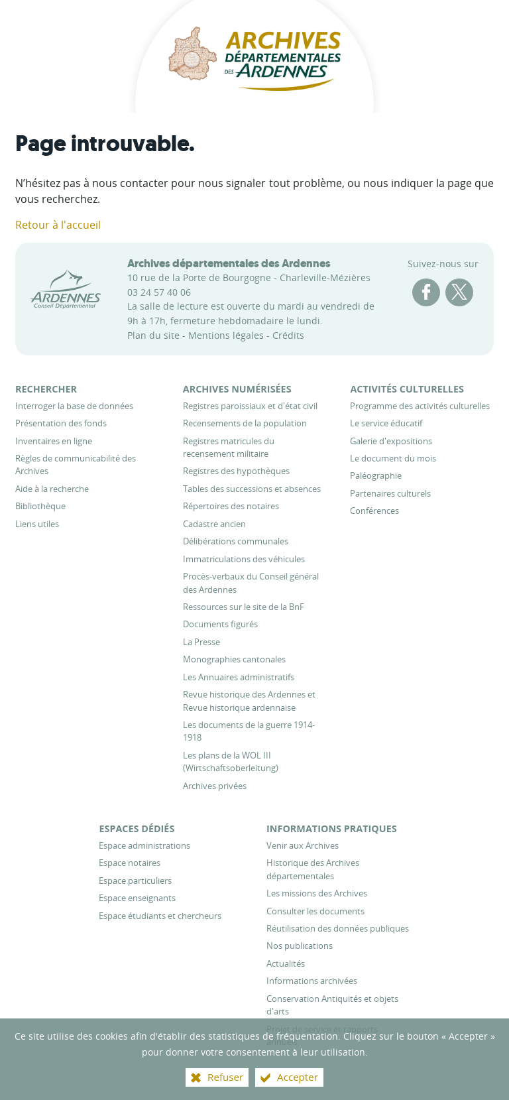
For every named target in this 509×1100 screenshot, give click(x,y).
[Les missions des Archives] (316, 893)
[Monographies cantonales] (234, 659)
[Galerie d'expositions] (391, 441)
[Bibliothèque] (40, 506)
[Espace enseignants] (137, 898)
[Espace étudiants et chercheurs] (160, 916)
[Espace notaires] (129, 863)
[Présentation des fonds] (61, 423)
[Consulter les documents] (315, 911)
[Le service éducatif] (386, 423)
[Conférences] (374, 511)
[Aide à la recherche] (52, 489)
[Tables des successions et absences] (252, 489)
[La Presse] (201, 642)
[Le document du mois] (393, 458)
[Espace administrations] (144, 845)
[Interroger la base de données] (74, 406)
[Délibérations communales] (235, 541)
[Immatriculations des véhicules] (244, 559)
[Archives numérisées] (237, 389)
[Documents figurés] (220, 624)
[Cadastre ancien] (214, 524)
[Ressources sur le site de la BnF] (243, 607)
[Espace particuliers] (135, 880)
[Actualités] (285, 963)
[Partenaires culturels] (390, 493)
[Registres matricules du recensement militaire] (228, 447)
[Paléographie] (376, 475)
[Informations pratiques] (331, 828)
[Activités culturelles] (407, 389)
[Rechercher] (46, 389)
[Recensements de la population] (245, 423)
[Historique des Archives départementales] (312, 869)
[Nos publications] (299, 945)
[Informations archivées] (311, 981)
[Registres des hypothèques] (236, 471)
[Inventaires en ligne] (53, 441)
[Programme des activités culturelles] (420, 406)
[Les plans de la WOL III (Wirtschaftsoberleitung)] (230, 761)
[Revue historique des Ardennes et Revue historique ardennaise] (249, 700)
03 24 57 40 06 (159, 292)
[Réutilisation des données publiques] (337, 928)
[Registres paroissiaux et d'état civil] (250, 406)
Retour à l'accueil (58, 224)
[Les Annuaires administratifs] (238, 677)
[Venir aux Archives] (302, 845)
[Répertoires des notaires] (231, 506)
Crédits (288, 335)
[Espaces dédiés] (136, 828)
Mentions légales (226, 335)
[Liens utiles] (37, 524)
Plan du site (153, 335)
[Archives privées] (215, 786)
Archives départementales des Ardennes (229, 263)
